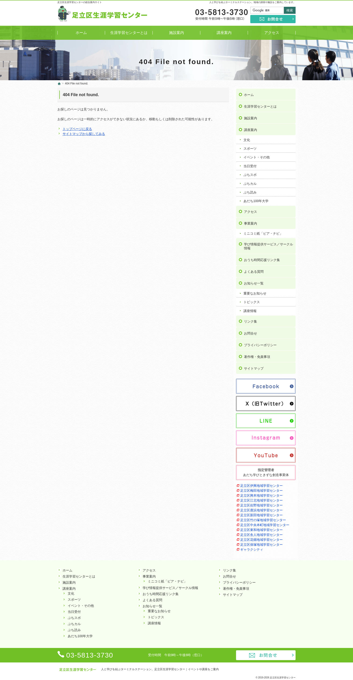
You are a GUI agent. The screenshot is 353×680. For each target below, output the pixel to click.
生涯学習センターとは (260, 105)
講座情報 (250, 309)
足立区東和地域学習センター (261, 528)
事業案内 (250, 222)
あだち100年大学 (256, 200)
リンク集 (250, 320)
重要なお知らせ (255, 292)
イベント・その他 (257, 156)
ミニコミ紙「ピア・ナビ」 (263, 232)
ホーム (249, 93)
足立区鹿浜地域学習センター (261, 509)
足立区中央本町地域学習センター (264, 523)
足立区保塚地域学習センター (261, 543)
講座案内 (250, 128)
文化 (247, 138)
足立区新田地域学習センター (261, 514)
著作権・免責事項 (257, 355)
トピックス (252, 301)
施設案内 (250, 117)
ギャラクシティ (251, 548)
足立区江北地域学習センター (261, 499)
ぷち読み (250, 191)
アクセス (250, 210)
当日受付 (250, 165)
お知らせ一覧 (254, 282)
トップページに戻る (77, 129)
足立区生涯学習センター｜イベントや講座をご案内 (186, 669)
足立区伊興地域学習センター (261, 484)
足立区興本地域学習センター (261, 494)
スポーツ (250, 147)
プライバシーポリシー (260, 343)
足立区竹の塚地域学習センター (263, 518)
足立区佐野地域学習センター (261, 504)
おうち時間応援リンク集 (262, 258)
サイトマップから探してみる (84, 134)
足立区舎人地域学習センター (261, 533)
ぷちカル (250, 182)
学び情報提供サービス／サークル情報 (268, 245)
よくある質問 (254, 270)
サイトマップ (254, 367)
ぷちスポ (250, 173)
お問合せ (250, 332)
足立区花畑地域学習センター (261, 538)
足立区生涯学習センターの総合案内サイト (79, 2)
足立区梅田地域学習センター (261, 489)
